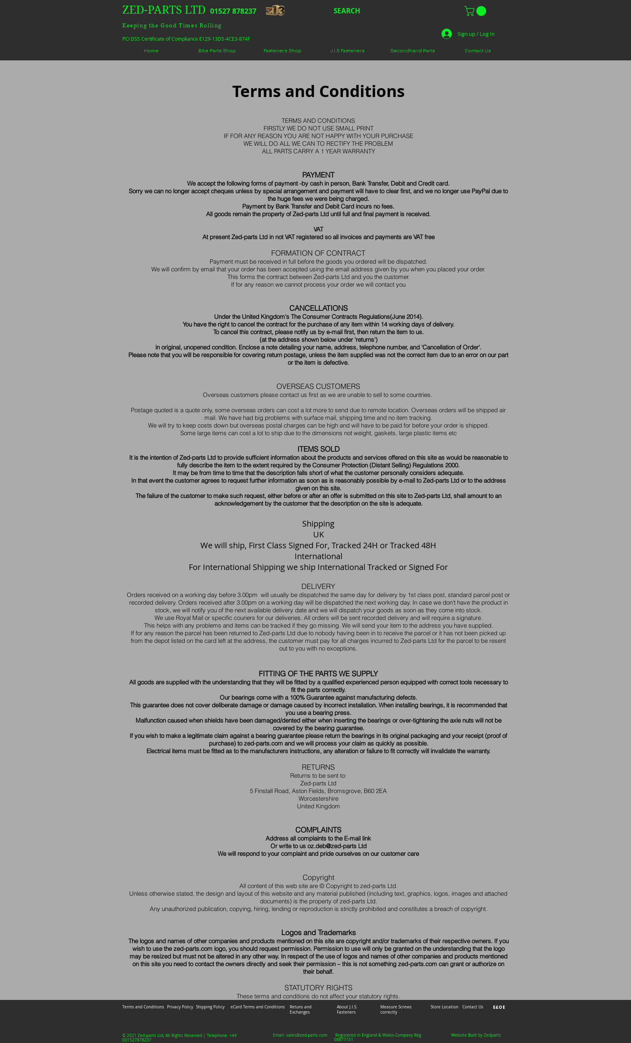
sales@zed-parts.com (306, 1035)
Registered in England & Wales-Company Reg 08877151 (377, 1037)
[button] (476, 11)
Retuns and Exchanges (300, 1009)
